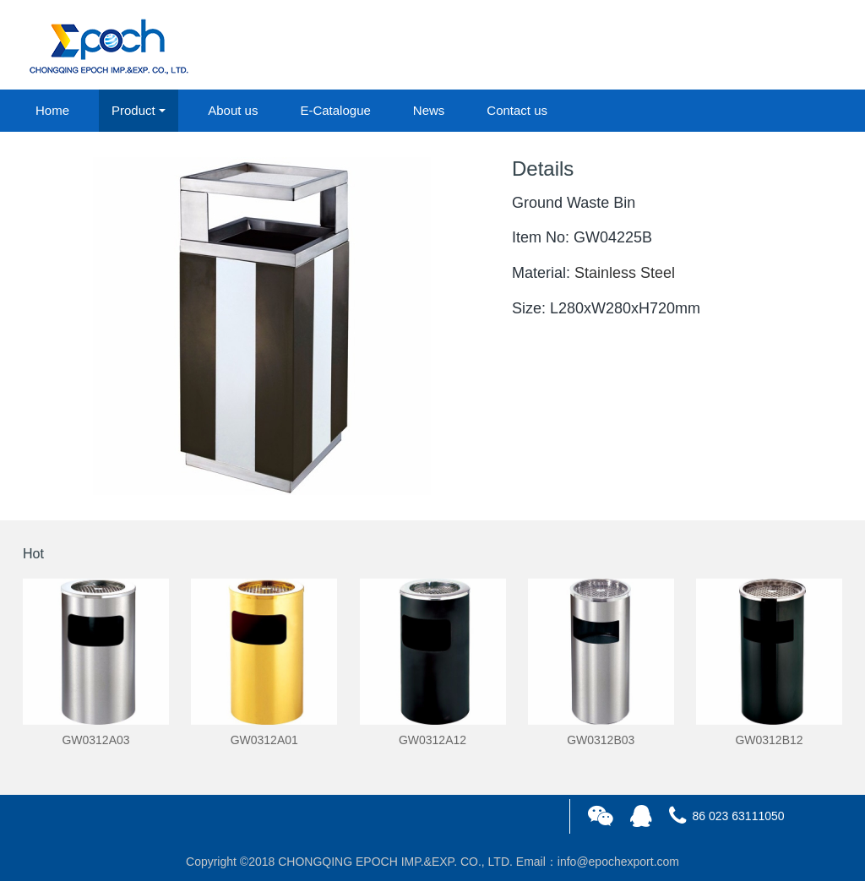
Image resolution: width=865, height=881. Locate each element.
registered (803, 45)
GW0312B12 (768, 740)
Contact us (517, 110)
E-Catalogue (335, 110)
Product (133, 110)
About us (233, 110)
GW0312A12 (432, 740)
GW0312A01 (264, 740)
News (429, 110)
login (727, 45)
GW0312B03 (600, 740)
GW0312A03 (95, 740)
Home (52, 110)
